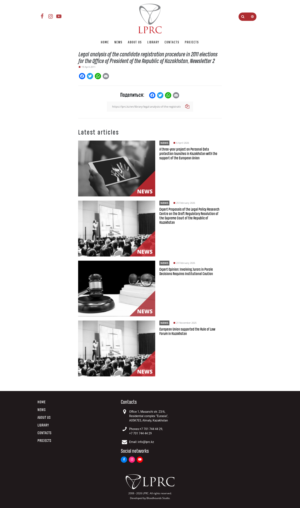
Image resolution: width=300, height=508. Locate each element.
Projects (192, 42)
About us (135, 42)
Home (105, 42)
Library (153, 42)
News (118, 42)
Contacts (172, 42)
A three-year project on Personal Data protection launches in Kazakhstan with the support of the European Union (188, 154)
